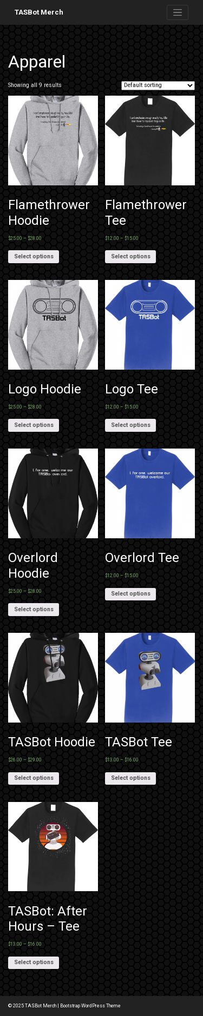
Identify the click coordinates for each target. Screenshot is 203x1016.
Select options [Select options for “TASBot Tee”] (130, 777)
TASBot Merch (39, 12)
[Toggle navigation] (177, 12)
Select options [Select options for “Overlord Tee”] (130, 593)
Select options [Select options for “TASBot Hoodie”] (34, 777)
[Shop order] (158, 85)
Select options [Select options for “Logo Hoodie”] (34, 425)
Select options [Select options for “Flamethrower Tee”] (130, 256)
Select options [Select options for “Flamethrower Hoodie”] (34, 256)
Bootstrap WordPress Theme (90, 1005)
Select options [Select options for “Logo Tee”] (130, 425)
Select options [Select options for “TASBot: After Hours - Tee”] (34, 962)
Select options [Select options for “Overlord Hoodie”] (34, 609)
